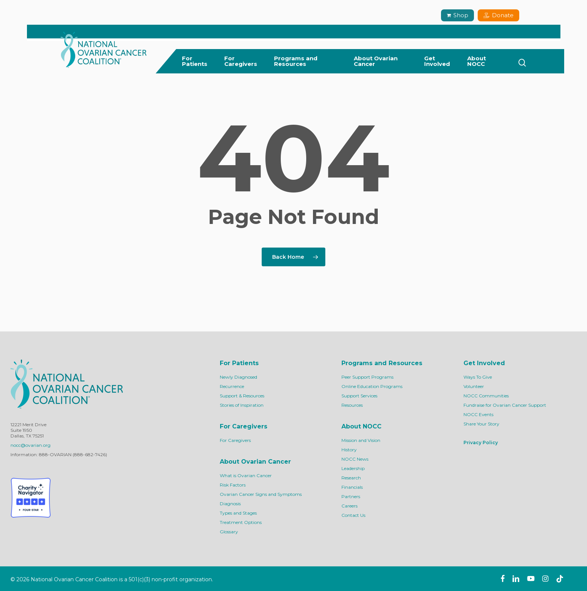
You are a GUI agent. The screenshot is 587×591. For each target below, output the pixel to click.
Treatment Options (241, 522)
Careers (349, 506)
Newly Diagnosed (238, 377)
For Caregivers (235, 440)
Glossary (229, 531)
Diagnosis (230, 503)
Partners (350, 496)
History (349, 449)
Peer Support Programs (367, 377)
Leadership (353, 468)
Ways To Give (477, 377)
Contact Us (353, 515)
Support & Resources (242, 395)
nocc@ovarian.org (30, 445)
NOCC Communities (486, 395)
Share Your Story (481, 424)
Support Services (359, 395)
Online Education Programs (371, 386)
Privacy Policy (480, 442)
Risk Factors (233, 485)
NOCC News (354, 459)
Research (351, 478)
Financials (352, 487)
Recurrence (232, 386)
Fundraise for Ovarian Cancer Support (504, 405)
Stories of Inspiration (242, 405)
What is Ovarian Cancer (246, 475)
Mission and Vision (360, 440)
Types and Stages (238, 513)
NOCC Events (478, 414)
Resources (352, 405)
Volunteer (473, 386)
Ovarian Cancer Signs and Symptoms (261, 494)
